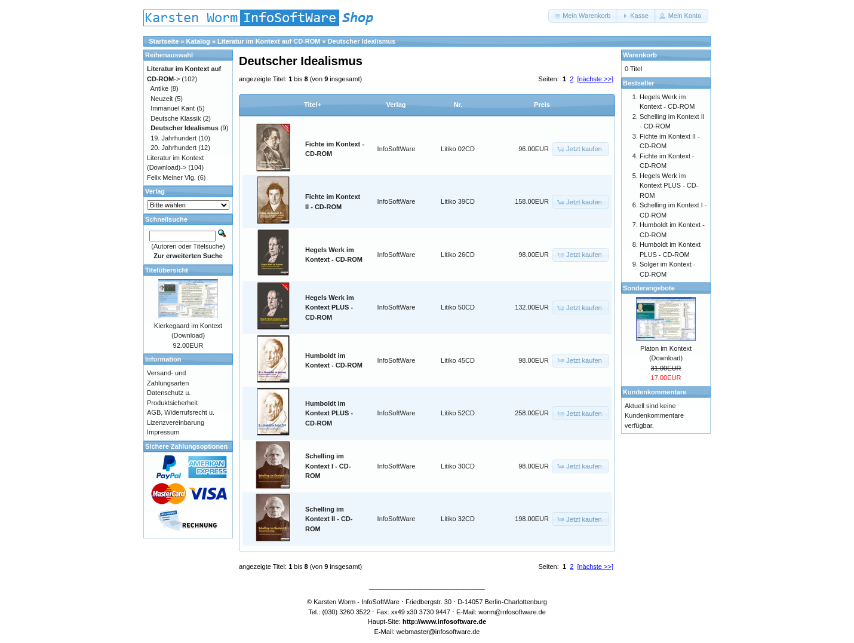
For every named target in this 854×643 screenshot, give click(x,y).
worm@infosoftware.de (512, 612)
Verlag (396, 104)
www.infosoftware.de (454, 621)
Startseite (164, 41)
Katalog (198, 41)
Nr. (458, 104)
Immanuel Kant (172, 108)
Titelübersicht (166, 270)
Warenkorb (640, 55)
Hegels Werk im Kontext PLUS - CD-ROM (329, 307)
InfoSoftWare (396, 148)
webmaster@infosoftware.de (438, 631)
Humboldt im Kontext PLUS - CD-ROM (329, 413)
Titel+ (312, 104)
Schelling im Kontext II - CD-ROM (328, 519)
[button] (583, 16)
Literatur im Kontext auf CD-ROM (268, 41)
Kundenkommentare (654, 392)
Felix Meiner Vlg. (171, 177)
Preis (542, 104)
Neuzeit (161, 98)
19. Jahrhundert (173, 138)
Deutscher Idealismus (362, 41)
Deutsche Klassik (175, 118)
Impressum (163, 432)
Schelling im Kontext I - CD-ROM (328, 465)
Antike (159, 88)
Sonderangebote (649, 288)
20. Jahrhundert (173, 147)
